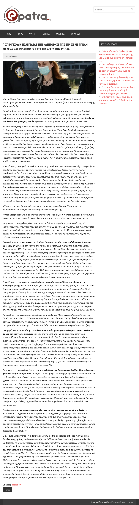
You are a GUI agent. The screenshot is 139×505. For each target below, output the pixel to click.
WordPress (111, 502)
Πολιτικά (46, 34)
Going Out (75, 34)
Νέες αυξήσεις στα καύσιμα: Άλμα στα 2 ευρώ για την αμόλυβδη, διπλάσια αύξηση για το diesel (117, 90)
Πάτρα (20, 34)
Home (8, 34)
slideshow (16, 484)
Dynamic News (126, 502)
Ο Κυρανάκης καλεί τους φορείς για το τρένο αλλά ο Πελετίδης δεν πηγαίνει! (116, 99)
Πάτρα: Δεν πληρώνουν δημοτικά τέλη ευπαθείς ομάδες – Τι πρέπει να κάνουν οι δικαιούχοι (116, 80)
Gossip (32, 34)
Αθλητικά (60, 34)
